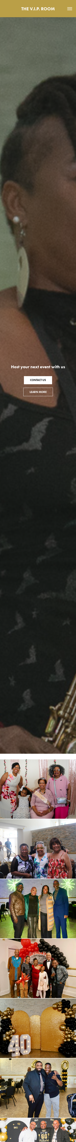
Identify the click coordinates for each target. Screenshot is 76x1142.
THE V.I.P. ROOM (38, 9)
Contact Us (38, 380)
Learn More (38, 392)
